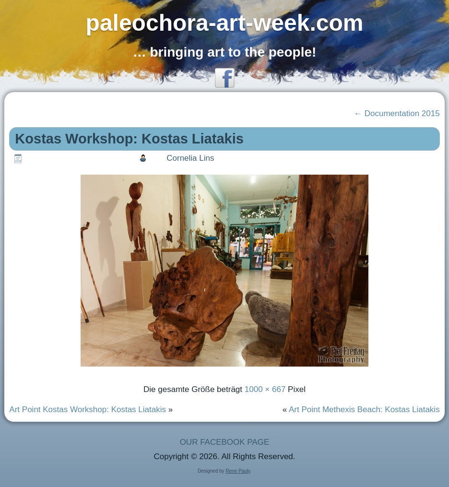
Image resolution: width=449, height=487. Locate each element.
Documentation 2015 (397, 113)
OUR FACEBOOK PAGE (225, 442)
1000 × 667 (265, 389)
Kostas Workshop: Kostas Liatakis (129, 138)
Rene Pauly (237, 471)
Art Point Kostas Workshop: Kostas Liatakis (87, 409)
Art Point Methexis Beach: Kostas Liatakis (364, 409)
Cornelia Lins (190, 158)
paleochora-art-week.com (225, 23)
